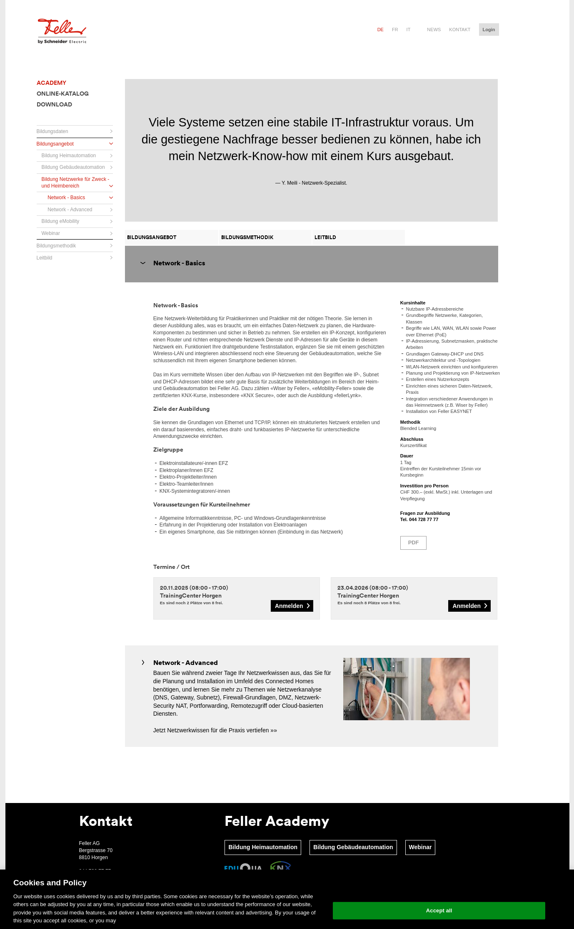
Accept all (439, 910)
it (409, 29)
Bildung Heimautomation (262, 847)
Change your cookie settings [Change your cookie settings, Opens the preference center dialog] (439, 889)
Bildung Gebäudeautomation (353, 847)
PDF (413, 542)
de (380, 29)
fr (395, 29)
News (434, 29)
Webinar (420, 847)
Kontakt (459, 29)
